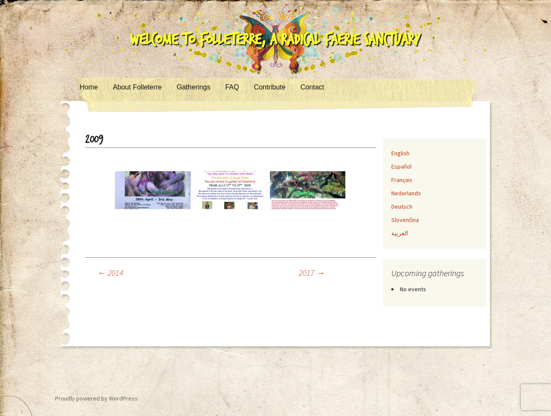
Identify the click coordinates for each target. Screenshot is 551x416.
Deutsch (401, 206)
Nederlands (406, 193)
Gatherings (193, 87)
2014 (110, 272)
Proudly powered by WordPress (96, 398)
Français (401, 180)
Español (401, 166)
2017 (312, 272)
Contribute (270, 87)
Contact (312, 87)
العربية (399, 233)
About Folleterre (137, 87)
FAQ (232, 87)
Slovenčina (405, 220)
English (400, 153)
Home (89, 87)
